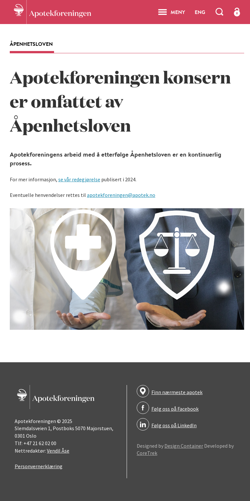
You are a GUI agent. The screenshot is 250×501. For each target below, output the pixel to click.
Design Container (183, 446)
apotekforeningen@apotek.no (121, 195)
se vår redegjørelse (79, 179)
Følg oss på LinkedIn (174, 425)
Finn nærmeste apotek (176, 392)
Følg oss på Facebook (175, 408)
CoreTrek (147, 453)
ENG (200, 12)
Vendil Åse (58, 450)
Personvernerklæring (38, 466)
